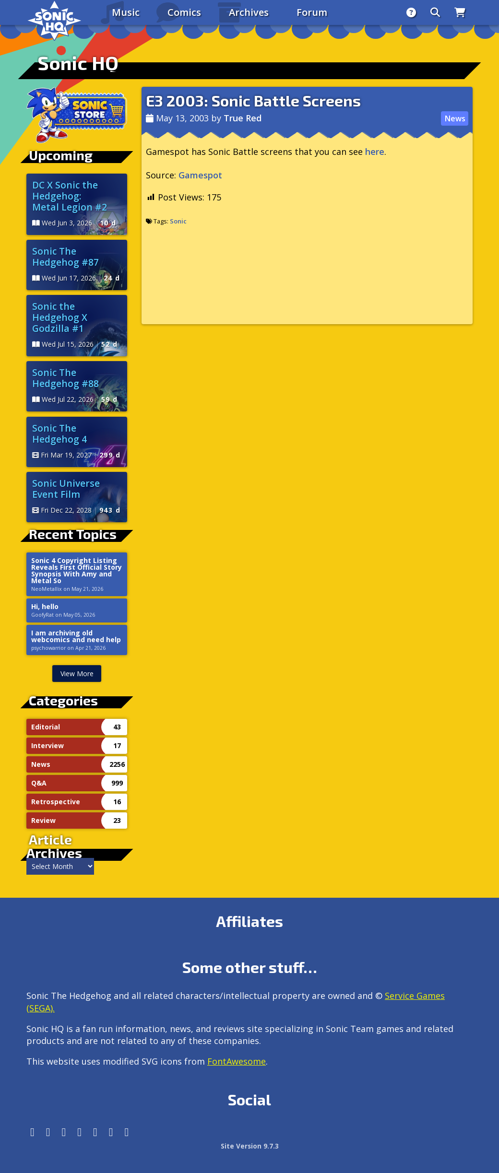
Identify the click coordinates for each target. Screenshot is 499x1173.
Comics (184, 12)
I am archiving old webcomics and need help (76, 636)
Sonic (178, 221)
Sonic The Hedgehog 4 (59, 434)
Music (126, 12)
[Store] (460, 12)
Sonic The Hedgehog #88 (65, 378)
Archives (249, 12)
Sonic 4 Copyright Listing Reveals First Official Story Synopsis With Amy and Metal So (76, 570)
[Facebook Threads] (127, 1132)
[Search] (435, 12)
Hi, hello (45, 606)
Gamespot (200, 175)
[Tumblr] (79, 1132)
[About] (411, 12)
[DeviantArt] (95, 1132)
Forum (312, 12)
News (454, 118)
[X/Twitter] (64, 1132)
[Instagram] (48, 1132)
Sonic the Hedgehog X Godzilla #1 (59, 317)
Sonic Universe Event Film (66, 489)
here (374, 151)
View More (77, 673)
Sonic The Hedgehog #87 (65, 257)
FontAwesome (236, 1061)
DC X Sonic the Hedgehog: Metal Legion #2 (69, 195)
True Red (242, 118)
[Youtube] (111, 1132)
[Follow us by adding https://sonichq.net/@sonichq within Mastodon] (32, 1132)
